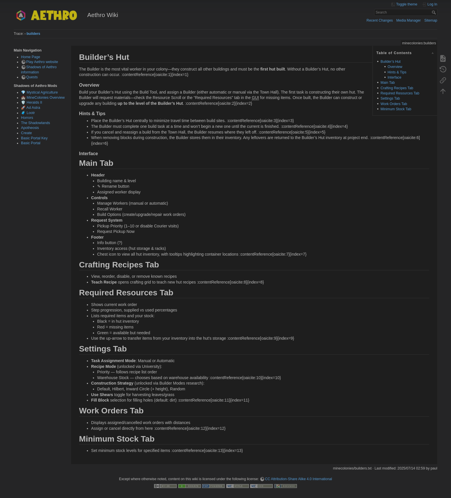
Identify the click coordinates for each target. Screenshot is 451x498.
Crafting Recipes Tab (397, 88)
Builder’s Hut (391, 62)
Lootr (31, 113)
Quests (32, 77)
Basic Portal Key (34, 138)
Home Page (30, 57)
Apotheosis (30, 128)
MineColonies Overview (46, 98)
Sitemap (430, 20)
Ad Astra (33, 108)
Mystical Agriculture (42, 92)
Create (26, 133)
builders (33, 34)
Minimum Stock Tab (396, 109)
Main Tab (388, 83)
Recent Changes (379, 20)
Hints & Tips (397, 72)
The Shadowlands (35, 123)
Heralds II (34, 102)
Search (434, 12)
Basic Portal (30, 143)
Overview (395, 67)
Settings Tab (390, 98)
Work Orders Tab (394, 104)
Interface (395, 77)
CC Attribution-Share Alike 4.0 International (298, 479)
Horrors (27, 118)
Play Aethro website (42, 62)
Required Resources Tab (400, 93)
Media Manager (408, 20)
